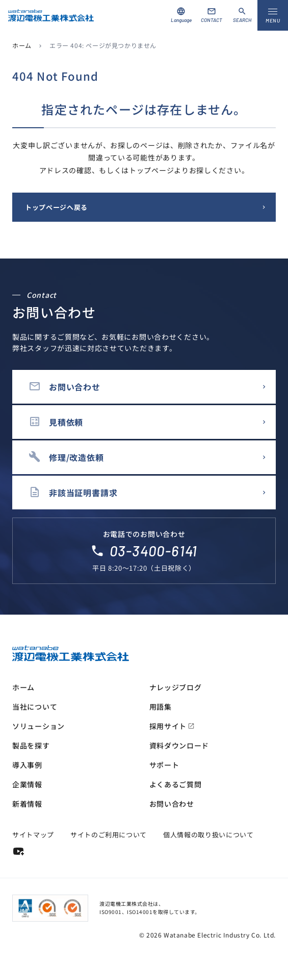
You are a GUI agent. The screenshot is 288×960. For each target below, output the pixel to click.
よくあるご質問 (175, 784)
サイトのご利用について (108, 834)
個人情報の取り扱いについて (208, 834)
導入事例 (27, 765)
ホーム (22, 45)
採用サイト (172, 726)
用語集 (160, 706)
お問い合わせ (171, 804)
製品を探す (31, 745)
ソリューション (38, 726)
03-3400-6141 (154, 550)
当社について (34, 706)
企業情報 (27, 784)
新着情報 (27, 804)
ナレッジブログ (175, 687)
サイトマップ (33, 834)
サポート (164, 765)
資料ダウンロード (179, 745)
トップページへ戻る (56, 207)
